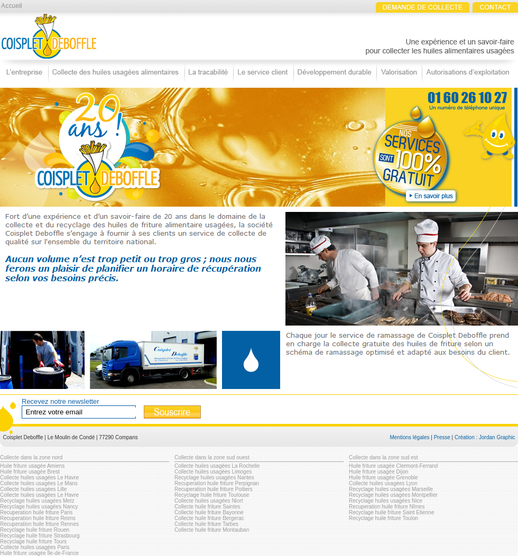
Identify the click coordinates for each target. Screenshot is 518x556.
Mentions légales (409, 437)
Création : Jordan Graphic (485, 437)
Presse (442, 437)
